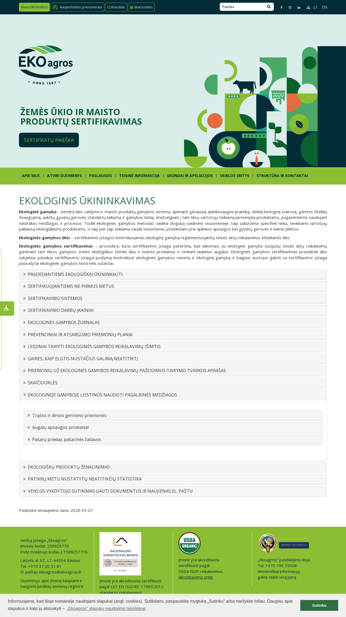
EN (324, 7)
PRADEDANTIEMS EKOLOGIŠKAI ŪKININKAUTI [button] (75, 274)
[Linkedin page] (296, 7)
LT (315, 7)
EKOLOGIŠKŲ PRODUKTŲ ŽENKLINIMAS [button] (69, 467)
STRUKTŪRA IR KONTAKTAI (282, 175)
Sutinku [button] (319, 605)
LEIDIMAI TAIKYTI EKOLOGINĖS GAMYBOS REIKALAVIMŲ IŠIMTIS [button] (94, 346)
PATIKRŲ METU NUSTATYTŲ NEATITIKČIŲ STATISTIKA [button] (85, 479)
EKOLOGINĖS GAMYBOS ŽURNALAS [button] (64, 322)
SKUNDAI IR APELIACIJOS (190, 175)
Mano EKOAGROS (34, 7)
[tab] (173, 274)
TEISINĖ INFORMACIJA (139, 175)
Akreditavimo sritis (195, 577)
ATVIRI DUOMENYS (64, 175)
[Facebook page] (279, 7)
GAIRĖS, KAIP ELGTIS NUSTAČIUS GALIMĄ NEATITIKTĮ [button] (83, 358)
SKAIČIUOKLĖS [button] (43, 383)
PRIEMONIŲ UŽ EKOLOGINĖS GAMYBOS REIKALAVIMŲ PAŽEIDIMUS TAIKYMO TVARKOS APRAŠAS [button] (127, 370)
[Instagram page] (287, 7)
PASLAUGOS (100, 175)
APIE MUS (31, 175)
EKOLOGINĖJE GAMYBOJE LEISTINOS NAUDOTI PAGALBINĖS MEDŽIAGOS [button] (102, 395)
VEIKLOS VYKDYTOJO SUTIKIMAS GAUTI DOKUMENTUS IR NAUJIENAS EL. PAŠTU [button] (110, 491)
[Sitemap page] (306, 7)
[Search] (269, 7)
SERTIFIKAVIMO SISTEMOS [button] (55, 298)
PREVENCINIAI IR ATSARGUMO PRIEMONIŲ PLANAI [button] (80, 334)
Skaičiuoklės (141, 7)
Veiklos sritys (234, 175)
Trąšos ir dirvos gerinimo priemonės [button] (69, 415)
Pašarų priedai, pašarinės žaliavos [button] (66, 439)
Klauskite (116, 7)
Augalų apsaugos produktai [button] (60, 427)
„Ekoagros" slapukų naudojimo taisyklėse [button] (106, 608)
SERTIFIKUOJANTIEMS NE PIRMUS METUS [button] (71, 286)
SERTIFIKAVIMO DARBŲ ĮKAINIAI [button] (61, 310)
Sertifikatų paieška (49, 140)
